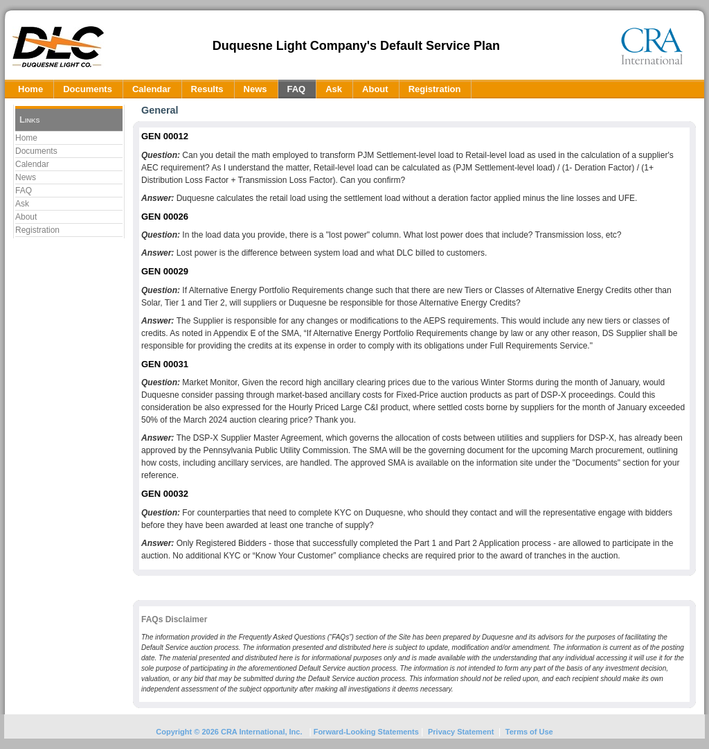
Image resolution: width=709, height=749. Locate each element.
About (26, 217)
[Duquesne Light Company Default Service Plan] (58, 46)
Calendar (32, 164)
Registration (37, 230)
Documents (36, 151)
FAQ (23, 190)
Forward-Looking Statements (365, 732)
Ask (22, 204)
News (25, 177)
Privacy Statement (461, 732)
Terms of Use (529, 732)
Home (26, 138)
